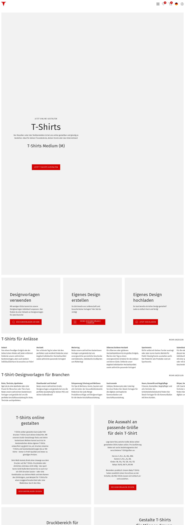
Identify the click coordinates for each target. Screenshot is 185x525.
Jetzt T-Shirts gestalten (10, 38)
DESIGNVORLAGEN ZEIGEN (13, 349)
